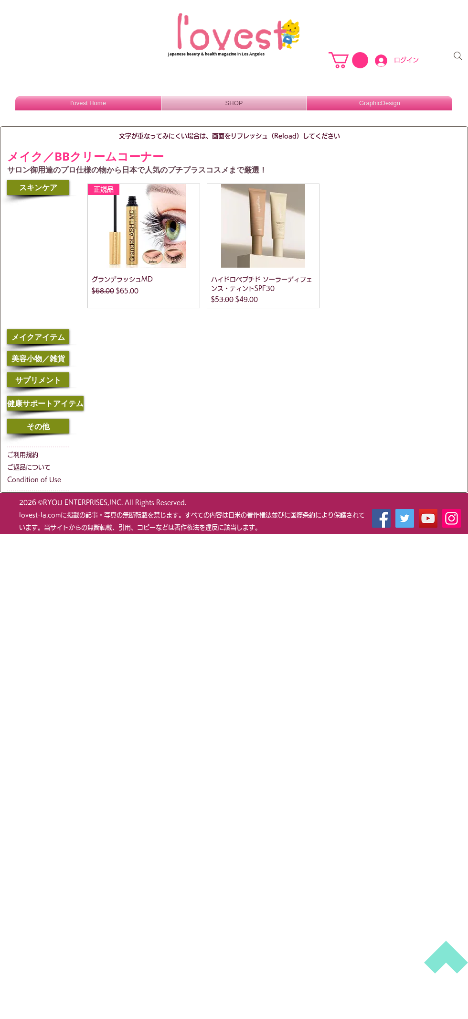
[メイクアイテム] (38, 336)
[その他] (38, 426)
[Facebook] (381, 518)
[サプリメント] (38, 379)
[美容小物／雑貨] (38, 358)
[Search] (458, 56)
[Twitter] (404, 518)
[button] (348, 60)
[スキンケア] (38, 187)
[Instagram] (451, 518)
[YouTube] (428, 518)
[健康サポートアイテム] (45, 403)
